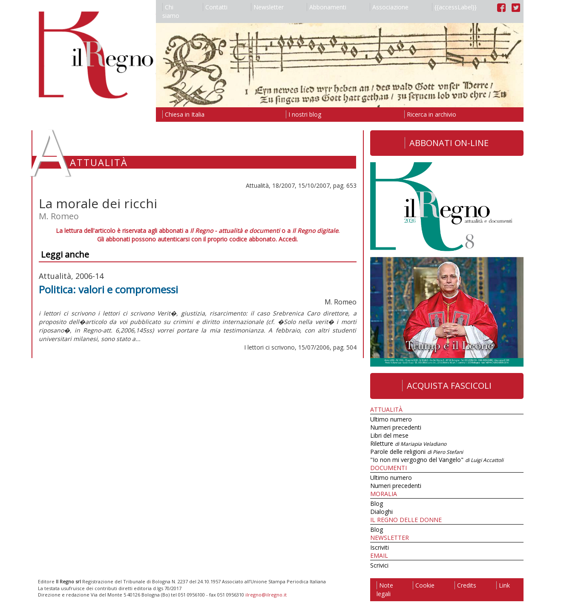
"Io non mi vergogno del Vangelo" (436, 460)
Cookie (423, 585)
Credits (465, 585)
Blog (376, 503)
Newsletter (267, 7)
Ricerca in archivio (430, 114)
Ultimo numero (391, 419)
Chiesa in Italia (183, 114)
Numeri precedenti (395, 427)
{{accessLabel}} (454, 7)
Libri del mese (389, 435)
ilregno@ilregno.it (266, 594)
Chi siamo (170, 11)
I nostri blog (303, 114)
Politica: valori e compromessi (108, 289)
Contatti (215, 7)
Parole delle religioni (416, 451)
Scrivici (379, 565)
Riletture (408, 443)
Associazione (389, 7)
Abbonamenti (326, 7)
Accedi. (288, 239)
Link (503, 585)
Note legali (385, 589)
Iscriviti (379, 547)
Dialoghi (381, 512)
